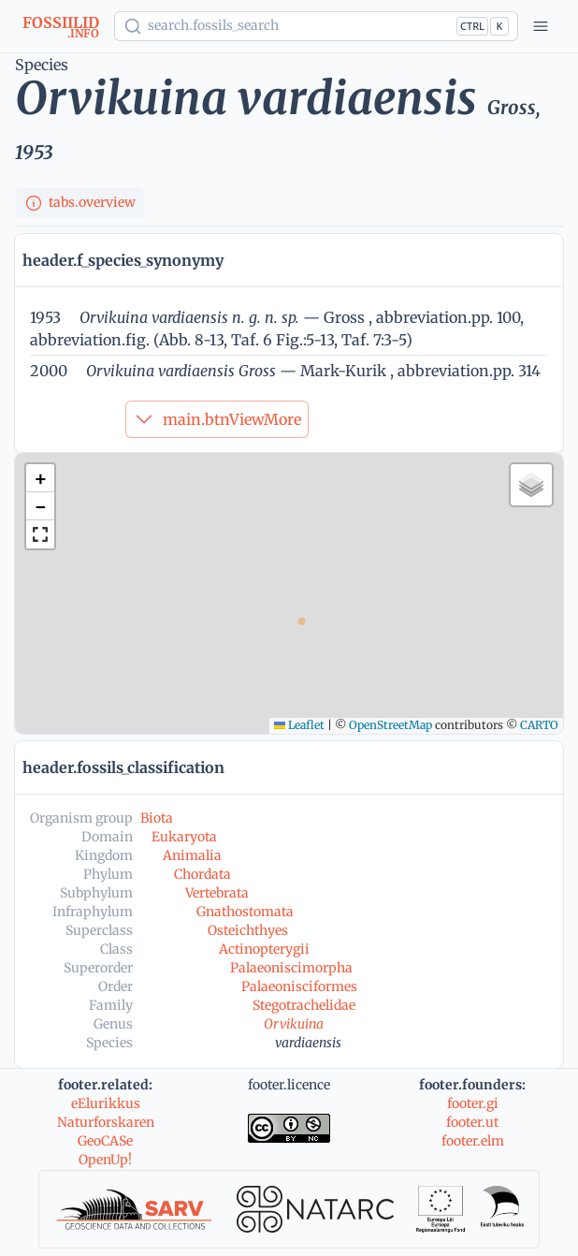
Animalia (192, 855)
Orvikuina (294, 1023)
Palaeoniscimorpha (291, 967)
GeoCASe (105, 1140)
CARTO (539, 725)
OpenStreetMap (390, 725)
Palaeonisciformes (299, 986)
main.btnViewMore (217, 419)
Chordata (202, 874)
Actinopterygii (264, 949)
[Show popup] (316, 26)
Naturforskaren (105, 1122)
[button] (40, 478)
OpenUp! (105, 1159)
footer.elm (472, 1140)
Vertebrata (217, 892)
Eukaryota (184, 836)
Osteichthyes (248, 930)
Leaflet (299, 725)
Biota (156, 818)
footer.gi (473, 1103)
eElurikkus (105, 1103)
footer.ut (472, 1122)
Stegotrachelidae (304, 1005)
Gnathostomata (245, 911)
